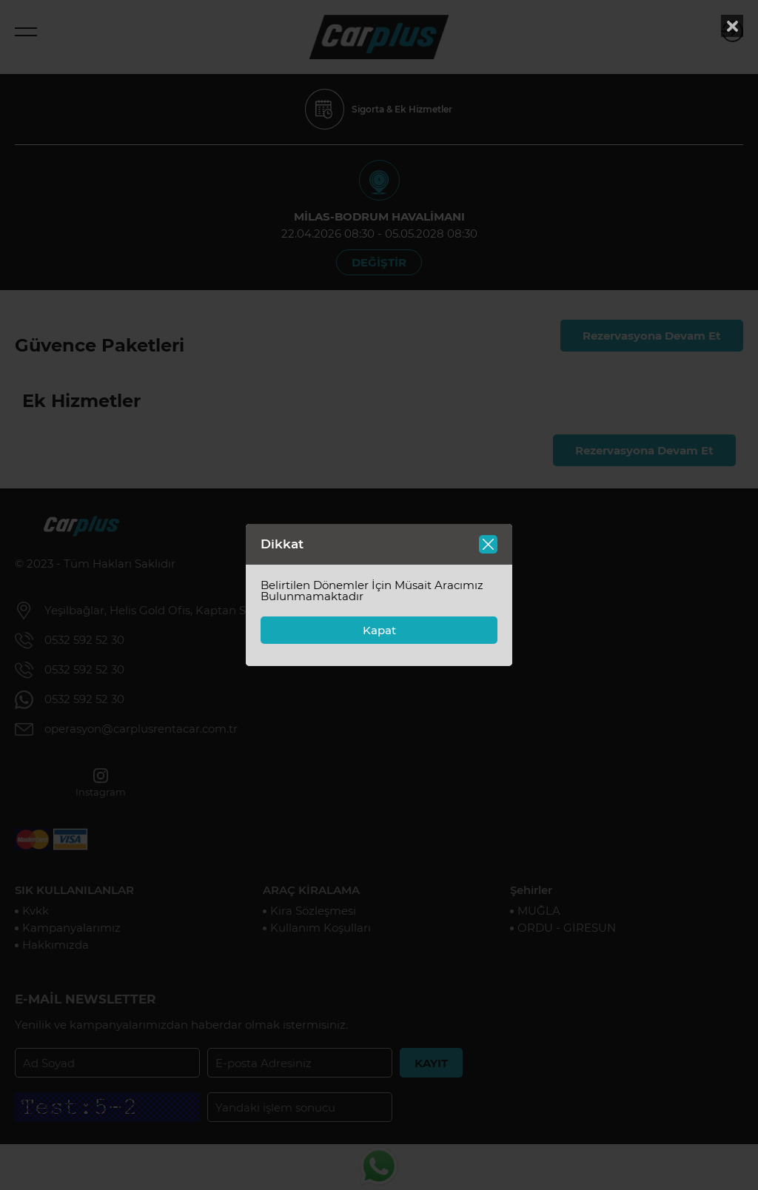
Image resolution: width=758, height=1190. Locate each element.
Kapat (379, 630)
